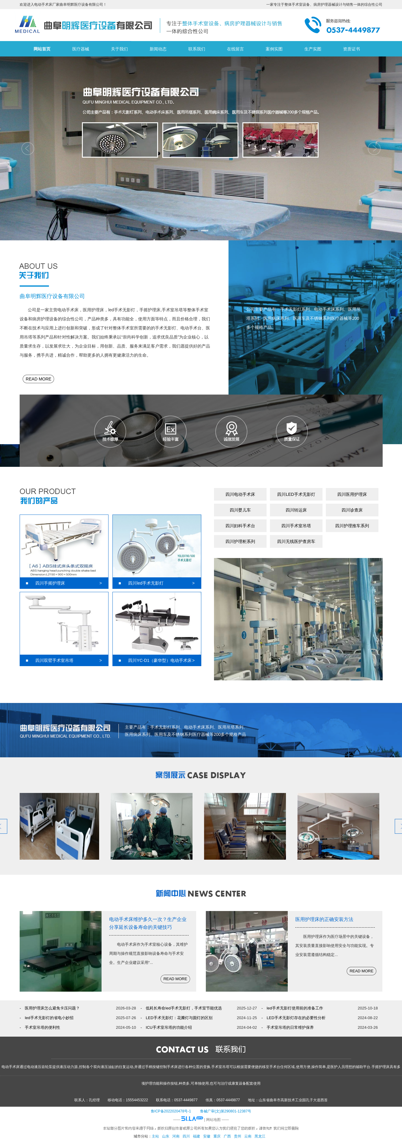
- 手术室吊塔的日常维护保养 (287, 1027)
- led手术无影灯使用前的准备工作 (292, 1008)
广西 (227, 1136)
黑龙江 (259, 1136)
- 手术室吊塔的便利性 (40, 1027)
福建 (196, 1136)
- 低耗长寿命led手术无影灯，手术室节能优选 (181, 1008)
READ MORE (38, 379)
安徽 (206, 1136)
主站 (155, 1136)
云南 (247, 1136)
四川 (186, 1136)
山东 (165, 1136)
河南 (176, 1136)
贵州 (237, 1136)
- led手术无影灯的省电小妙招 (46, 1017)
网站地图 (213, 1120)
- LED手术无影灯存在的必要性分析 (293, 1017)
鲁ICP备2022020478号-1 (171, 1111)
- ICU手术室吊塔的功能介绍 (166, 1027)
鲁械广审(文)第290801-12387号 (225, 1111)
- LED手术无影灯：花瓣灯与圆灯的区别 (176, 1017)
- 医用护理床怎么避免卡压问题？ (50, 1008)
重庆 (217, 1136)
